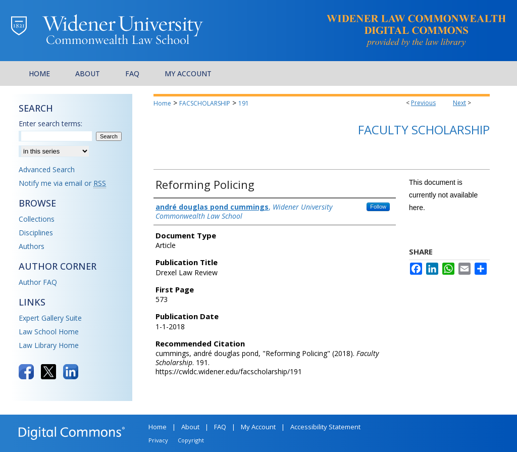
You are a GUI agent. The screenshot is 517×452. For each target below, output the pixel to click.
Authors (31, 246)
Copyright (191, 440)
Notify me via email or (62, 183)
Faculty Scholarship (424, 129)
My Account (258, 426)
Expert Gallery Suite (50, 318)
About (190, 426)
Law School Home (49, 331)
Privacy (158, 440)
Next (459, 102)
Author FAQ (38, 282)
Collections (37, 219)
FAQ (220, 426)
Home (162, 103)
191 (243, 103)
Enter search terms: (50, 123)
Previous (423, 102)
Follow (378, 207)
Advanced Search (47, 169)
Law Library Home (49, 345)
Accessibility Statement (325, 426)
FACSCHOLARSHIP (204, 103)
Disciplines (36, 232)
